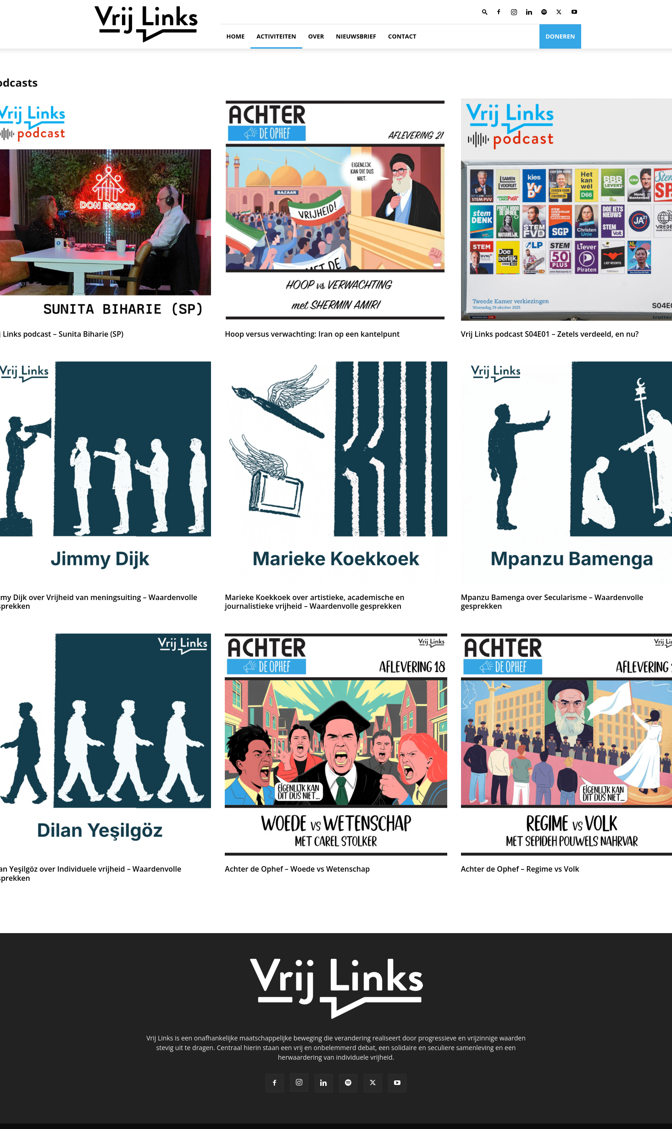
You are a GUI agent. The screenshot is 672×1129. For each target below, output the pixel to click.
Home (236, 36)
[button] (485, 11)
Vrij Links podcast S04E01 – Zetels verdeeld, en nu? (544, 334)
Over (316, 36)
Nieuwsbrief (356, 36)
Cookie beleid (563, 1120)
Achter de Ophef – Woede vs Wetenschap (293, 867)
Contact (402, 36)
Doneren (560, 36)
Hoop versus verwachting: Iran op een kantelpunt (307, 334)
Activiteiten (276, 36)
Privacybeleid (522, 1120)
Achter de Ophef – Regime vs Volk (516, 867)
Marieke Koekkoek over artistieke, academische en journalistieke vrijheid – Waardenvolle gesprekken (332, 600)
